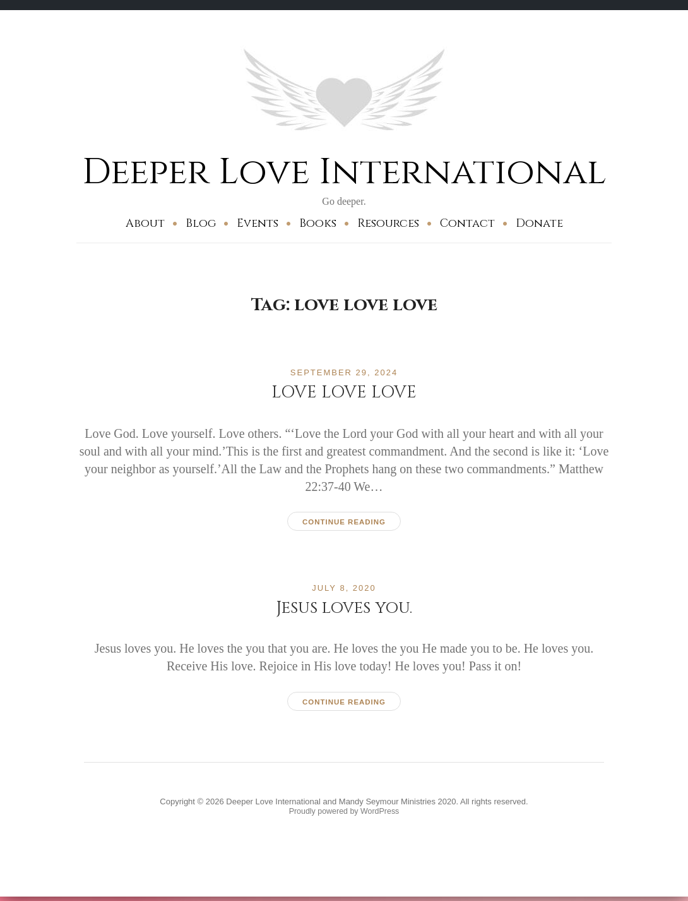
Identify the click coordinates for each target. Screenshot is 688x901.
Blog (201, 223)
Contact (467, 223)
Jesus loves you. (344, 608)
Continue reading (343, 521)
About (145, 223)
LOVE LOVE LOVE (344, 392)
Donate (539, 223)
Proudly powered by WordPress (344, 814)
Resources (388, 223)
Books (317, 223)
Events (257, 223)
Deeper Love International (344, 171)
